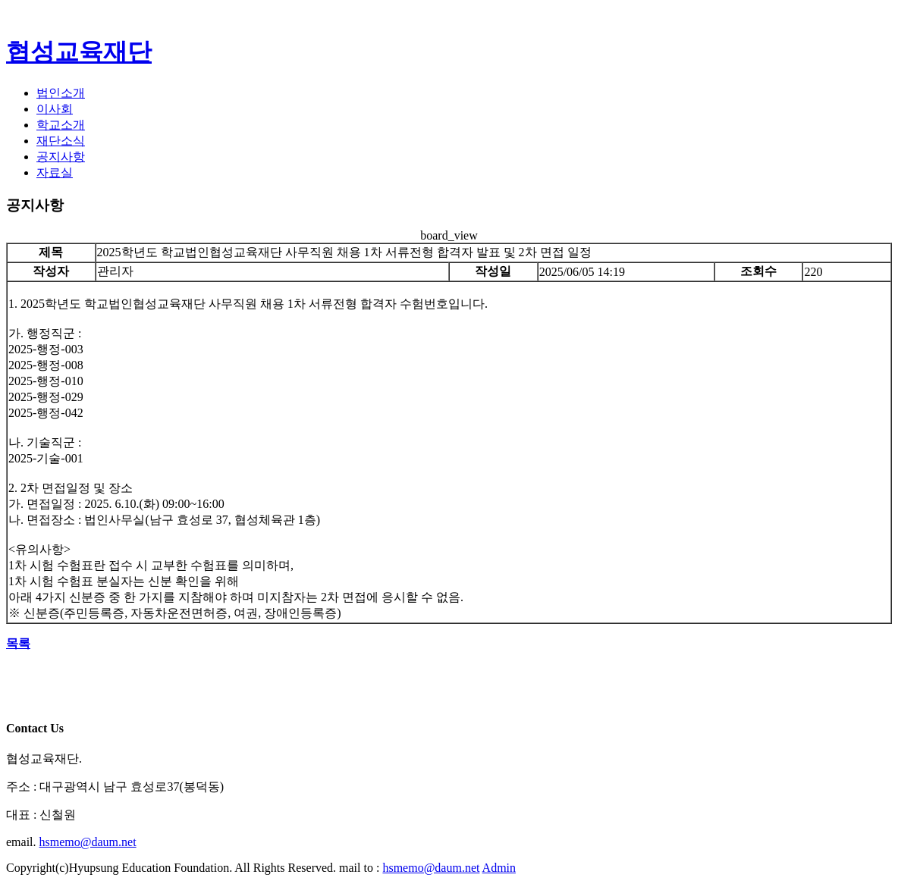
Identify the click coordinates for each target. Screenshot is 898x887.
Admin (499, 867)
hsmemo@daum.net (88, 841)
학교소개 (60, 124)
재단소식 (60, 140)
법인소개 (60, 92)
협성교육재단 (79, 51)
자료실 (54, 172)
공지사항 (60, 156)
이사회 (54, 108)
